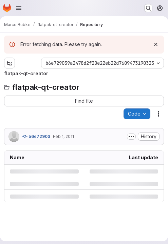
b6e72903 (36, 136)
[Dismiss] (156, 44)
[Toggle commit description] (131, 137)
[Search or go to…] (148, 8)
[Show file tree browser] (9, 63)
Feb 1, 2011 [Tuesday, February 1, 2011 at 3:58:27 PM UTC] (63, 136)
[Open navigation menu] (18, 8)
